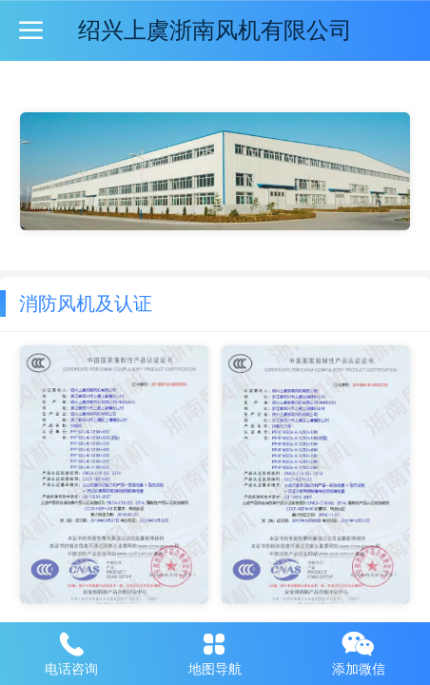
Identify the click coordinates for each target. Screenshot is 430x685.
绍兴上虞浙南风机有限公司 (215, 30)
